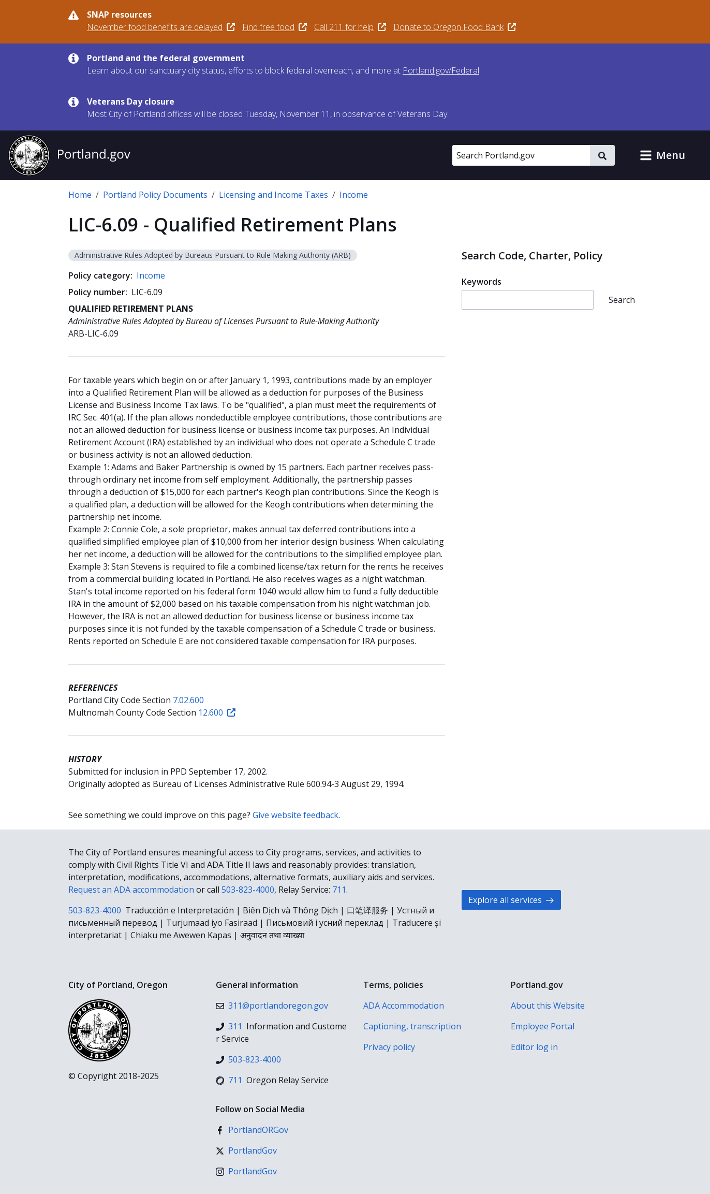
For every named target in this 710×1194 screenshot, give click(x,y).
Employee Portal (542, 1026)
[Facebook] (252, 1130)
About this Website (548, 1005)
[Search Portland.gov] (521, 155)
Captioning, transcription (412, 1026)
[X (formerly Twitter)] (246, 1150)
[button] (662, 155)
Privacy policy (389, 1047)
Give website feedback (295, 815)
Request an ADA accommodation (131, 889)
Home (80, 194)
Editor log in (534, 1047)
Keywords (481, 281)
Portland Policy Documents (155, 194)
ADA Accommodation (403, 1005)
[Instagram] (246, 1171)
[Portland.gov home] (69, 155)
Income (353, 194)
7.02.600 (188, 700)
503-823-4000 (247, 889)
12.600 (216, 712)
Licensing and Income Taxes (273, 194)
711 (339, 889)
